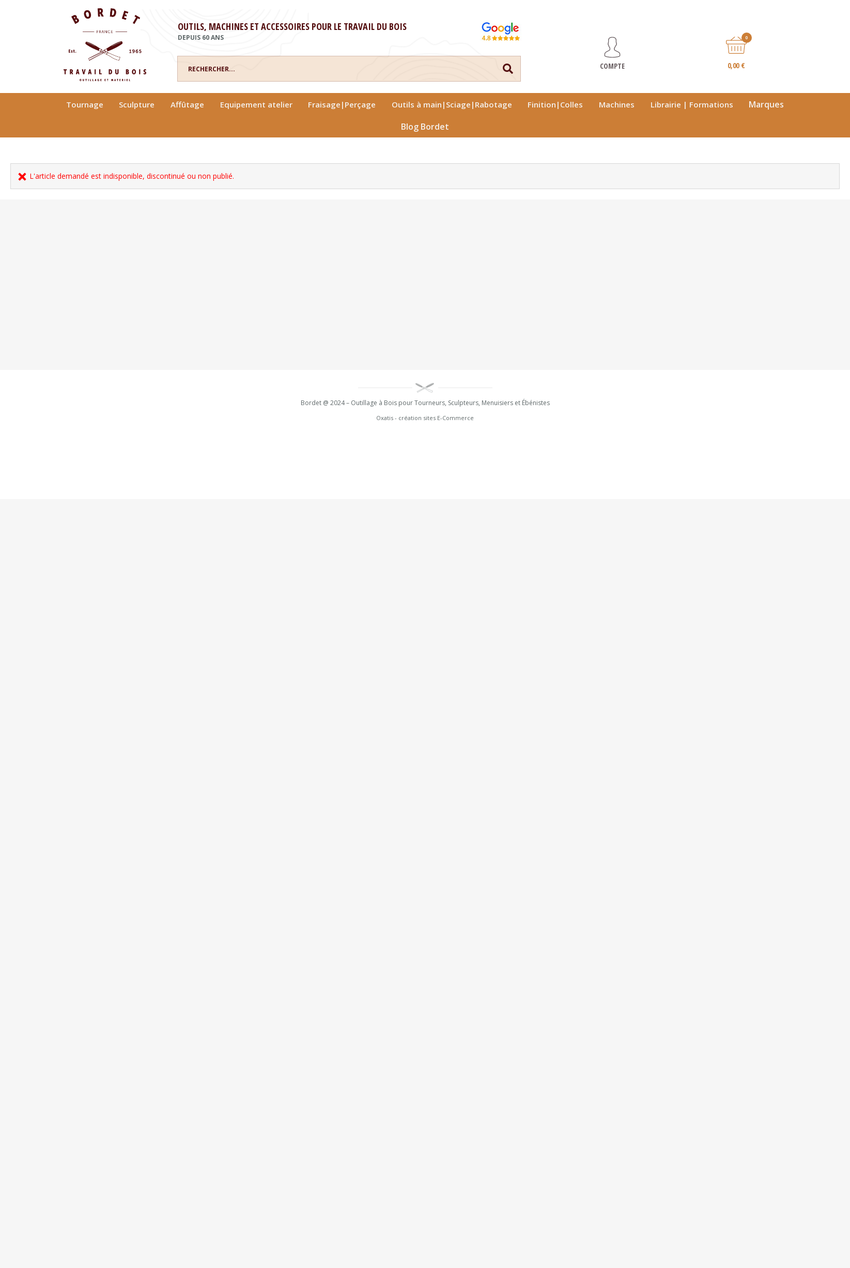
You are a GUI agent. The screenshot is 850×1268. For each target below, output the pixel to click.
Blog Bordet (425, 126)
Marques (766, 104)
